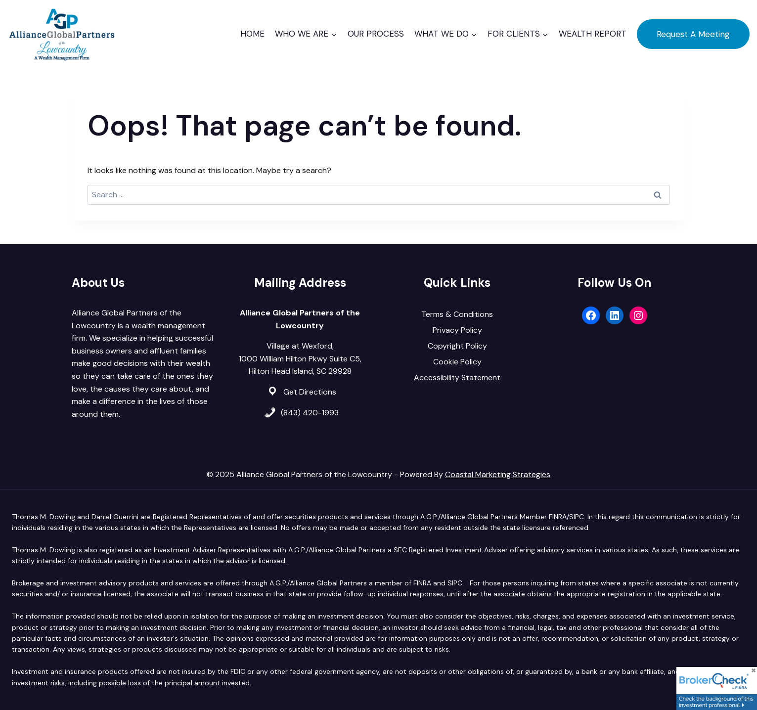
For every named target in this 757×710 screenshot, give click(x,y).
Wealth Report (592, 33)
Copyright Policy (457, 346)
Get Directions (309, 392)
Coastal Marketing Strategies (497, 474)
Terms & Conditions (457, 314)
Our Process (376, 33)
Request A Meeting (693, 34)
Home (252, 33)
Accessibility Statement (457, 377)
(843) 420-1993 (310, 412)
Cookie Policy (457, 361)
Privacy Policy (457, 330)
